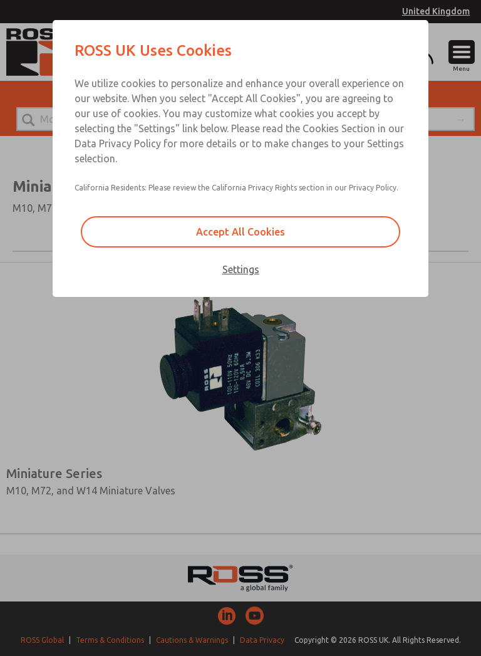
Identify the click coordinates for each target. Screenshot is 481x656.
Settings (240, 269)
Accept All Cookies (240, 231)
